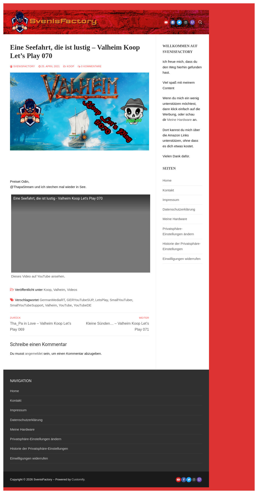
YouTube (65, 305)
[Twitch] (192, 22)
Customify (78, 479)
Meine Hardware (179, 119)
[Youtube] (166, 22)
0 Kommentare (90, 66)
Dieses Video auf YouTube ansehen (37, 276)
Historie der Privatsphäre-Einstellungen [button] (182, 246)
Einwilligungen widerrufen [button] (182, 259)
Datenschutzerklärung (179, 209)
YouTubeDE (83, 305)
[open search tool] (200, 22)
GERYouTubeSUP (80, 300)
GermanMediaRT (52, 300)
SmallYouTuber (121, 300)
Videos (72, 290)
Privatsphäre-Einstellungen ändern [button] (178, 231)
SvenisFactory (22, 66)
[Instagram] (185, 22)
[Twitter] (179, 22)
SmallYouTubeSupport (26, 305)
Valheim (59, 290)
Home (167, 180)
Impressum (171, 200)
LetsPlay (101, 300)
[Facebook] (172, 22)
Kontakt (168, 190)
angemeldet (34, 353)
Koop (68, 66)
